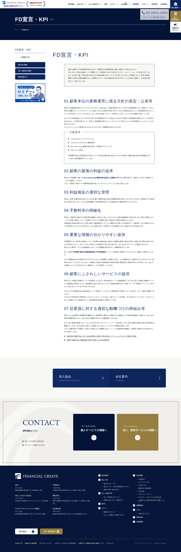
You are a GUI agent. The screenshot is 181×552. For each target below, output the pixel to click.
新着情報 (139, 505)
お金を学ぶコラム (144, 513)
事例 (103, 504)
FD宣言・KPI (25, 57)
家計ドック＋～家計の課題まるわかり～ (117, 486)
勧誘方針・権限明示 (145, 488)
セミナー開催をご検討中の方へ (114, 515)
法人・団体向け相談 (24, 71)
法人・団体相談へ (175, 16)
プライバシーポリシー (145, 494)
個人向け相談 (22, 65)
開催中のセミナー (175, 27)
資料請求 (139, 517)
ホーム (17, 30)
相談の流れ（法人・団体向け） (113, 500)
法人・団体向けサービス (112, 497)
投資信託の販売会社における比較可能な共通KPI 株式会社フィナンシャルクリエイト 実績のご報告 (102, 336)
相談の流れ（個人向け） (111, 489)
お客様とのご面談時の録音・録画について (151, 501)
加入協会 (141, 491)
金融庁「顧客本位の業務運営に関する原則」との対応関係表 (88, 340)
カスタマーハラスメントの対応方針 (149, 497)
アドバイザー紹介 (144, 482)
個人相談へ (175, 5)
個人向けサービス (110, 483)
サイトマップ (110, 543)
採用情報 (139, 522)
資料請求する (22, 77)
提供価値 (105, 475)
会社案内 (141, 479)
